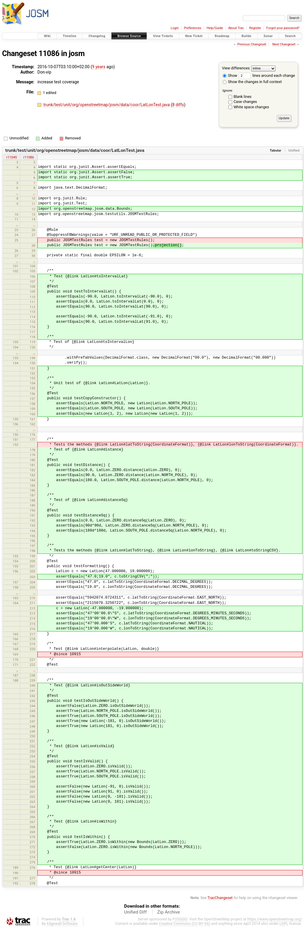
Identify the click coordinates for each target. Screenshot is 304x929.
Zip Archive (168, 912)
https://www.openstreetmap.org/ (274, 919)
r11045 (11, 157)
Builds (246, 36)
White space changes (251, 107)
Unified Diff (135, 912)
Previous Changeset (251, 44)
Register (255, 28)
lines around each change (267, 75)
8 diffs (178, 104)
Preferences (192, 28)
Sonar (268, 36)
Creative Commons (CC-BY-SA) (184, 923)
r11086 (28, 157)
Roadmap (222, 36)
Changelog (96, 36)
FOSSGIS (179, 919)
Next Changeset (283, 44)
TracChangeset (220, 897)
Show (230, 75)
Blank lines (242, 96)
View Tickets (163, 36)
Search (290, 36)
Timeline (69, 36)
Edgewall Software (62, 923)
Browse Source (129, 36)
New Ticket (194, 36)
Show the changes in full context (252, 81)
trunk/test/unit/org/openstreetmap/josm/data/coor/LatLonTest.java (107, 104)
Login (175, 28)
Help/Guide (215, 28)
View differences (236, 68)
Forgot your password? (283, 28)
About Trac (236, 28)
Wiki (47, 36)
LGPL (283, 923)
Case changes (245, 101)
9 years (98, 66)
